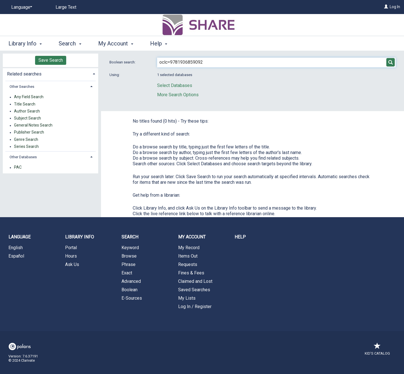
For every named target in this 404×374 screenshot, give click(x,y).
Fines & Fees (191, 273)
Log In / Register (195, 306)
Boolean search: (122, 62)
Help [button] (158, 43)
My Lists (187, 298)
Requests (187, 264)
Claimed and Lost (195, 281)
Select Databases (174, 85)
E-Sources (131, 298)
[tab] (50, 73)
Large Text (66, 7)
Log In (395, 6)
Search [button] (70, 43)
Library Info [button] (25, 43)
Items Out (188, 256)
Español (16, 256)
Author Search (27, 111)
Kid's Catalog (377, 350)
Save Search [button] (50, 60)
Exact (126, 273)
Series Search (26, 146)
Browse (129, 256)
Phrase (128, 264)
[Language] (20, 7)
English (15, 247)
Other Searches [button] (22, 86)
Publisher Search (29, 132)
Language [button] (19, 237)
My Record (188, 247)
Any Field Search (28, 97)
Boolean (129, 289)
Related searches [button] (24, 74)
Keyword (130, 247)
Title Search (24, 104)
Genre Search (26, 139)
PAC (18, 167)
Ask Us (72, 264)
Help (240, 237)
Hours (71, 256)
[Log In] (386, 6)
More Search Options (178, 94)
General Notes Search (33, 125)
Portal (71, 247)
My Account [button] (115, 43)
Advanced (131, 281)
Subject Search (27, 118)
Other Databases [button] (23, 157)
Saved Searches (194, 289)
